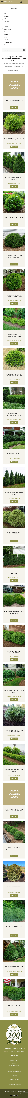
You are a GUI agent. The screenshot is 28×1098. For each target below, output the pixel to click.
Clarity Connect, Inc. (18, 1093)
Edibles (5, 19)
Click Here (9, 1051)
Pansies (5, 32)
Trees (4, 45)
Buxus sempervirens (14, 453)
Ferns (4, 24)
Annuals (5, 13)
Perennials (6, 34)
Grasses (5, 26)
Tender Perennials (8, 42)
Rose (4, 37)
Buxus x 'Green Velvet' (14, 1005)
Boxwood (5, 16)
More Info (14, 107)
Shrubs (5, 39)
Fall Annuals (6, 21)
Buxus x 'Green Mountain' (14, 966)
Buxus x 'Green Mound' (14, 926)
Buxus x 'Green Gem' (14, 887)
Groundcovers (7, 29)
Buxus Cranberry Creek (14, 100)
